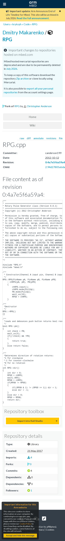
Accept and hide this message (20, 535)
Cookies (50, 529)
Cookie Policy (25, 524)
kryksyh (16, 24)
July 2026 (11, 68)
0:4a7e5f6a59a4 (55, 162)
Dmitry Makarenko (23, 32)
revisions (51, 138)
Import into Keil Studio (30, 420)
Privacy (40, 529)
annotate (38, 138)
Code (27, 24)
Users (6, 24)
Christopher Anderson (39, 106)
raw (22, 138)
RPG (34, 24)
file (61, 138)
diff (29, 138)
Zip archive (22, 78)
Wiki (32, 125)
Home (32, 117)
